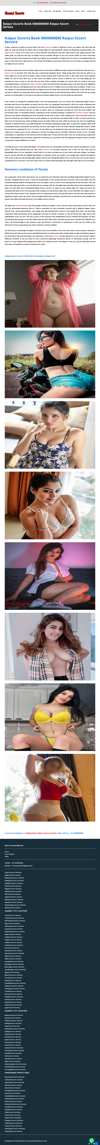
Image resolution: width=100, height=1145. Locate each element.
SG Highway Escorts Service (15, 1090)
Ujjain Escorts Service (12, 875)
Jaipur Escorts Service (13, 934)
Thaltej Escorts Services (13, 1123)
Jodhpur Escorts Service (13, 937)
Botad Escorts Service (13, 1042)
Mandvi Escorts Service (13, 1059)
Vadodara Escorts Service (14, 918)
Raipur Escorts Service (13, 956)
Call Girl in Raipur (22, 205)
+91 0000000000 (42, 3)
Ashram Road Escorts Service (15, 1104)
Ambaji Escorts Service (13, 1023)
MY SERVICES (57, 11)
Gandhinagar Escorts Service (15, 970)
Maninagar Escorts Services (15, 1128)
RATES (77, 11)
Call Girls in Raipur (82, 113)
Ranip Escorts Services (13, 1118)
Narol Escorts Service (13, 1088)
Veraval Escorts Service (13, 978)
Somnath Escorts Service (14, 1048)
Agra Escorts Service (12, 923)
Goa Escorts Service (12, 948)
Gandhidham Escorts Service (15, 983)
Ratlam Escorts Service (13, 891)
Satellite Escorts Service (14, 1107)
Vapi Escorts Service (12, 1026)
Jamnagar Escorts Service (14, 964)
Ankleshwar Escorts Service (15, 1029)
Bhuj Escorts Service (12, 972)
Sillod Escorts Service (12, 894)
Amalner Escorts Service (13, 902)
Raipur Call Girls (59, 3)
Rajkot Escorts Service (13, 959)
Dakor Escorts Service (13, 1040)
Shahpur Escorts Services (14, 1120)
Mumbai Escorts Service (13, 951)
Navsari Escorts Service (13, 994)
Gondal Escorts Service (13, 991)
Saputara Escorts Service (14, 986)
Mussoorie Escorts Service (14, 953)
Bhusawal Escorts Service (14, 900)
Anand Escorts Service (13, 980)
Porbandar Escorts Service (14, 1050)
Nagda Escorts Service (13, 889)
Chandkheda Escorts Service (15, 1096)
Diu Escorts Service (12, 1056)
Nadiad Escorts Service (13, 1002)
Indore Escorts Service (13, 872)
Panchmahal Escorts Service (15, 1067)
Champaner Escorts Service (15, 989)
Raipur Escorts (46, 47)
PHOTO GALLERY (68, 11)
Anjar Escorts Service (12, 1061)
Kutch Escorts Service (13, 1045)
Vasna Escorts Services (13, 1126)
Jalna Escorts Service (12, 1008)
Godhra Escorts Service (13, 1005)
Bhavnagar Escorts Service (14, 967)
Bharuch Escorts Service (13, 975)
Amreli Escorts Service (13, 1037)
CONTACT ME (91, 11)
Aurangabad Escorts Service (15, 1069)
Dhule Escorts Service (13, 908)
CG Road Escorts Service (14, 1080)
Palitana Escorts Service (13, 1021)
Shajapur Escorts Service (14, 883)
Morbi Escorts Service (13, 1018)
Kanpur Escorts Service (13, 940)
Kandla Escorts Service (13, 1053)
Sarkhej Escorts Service (13, 1109)
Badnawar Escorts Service (14, 878)
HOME (40, 11)
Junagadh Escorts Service (14, 961)
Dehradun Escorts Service (14, 926)
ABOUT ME (47, 11)
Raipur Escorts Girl (45, 150)
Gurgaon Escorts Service (14, 929)
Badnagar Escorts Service (14, 880)
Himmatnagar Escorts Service (16, 1064)
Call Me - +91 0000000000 (14, 863)
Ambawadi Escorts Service (14, 1099)
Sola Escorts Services (12, 1115)
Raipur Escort (10, 53)
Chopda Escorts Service (13, 1131)
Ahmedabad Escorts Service (15, 921)
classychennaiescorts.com (37, 1141)
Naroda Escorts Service (13, 1085)
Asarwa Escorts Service (13, 1101)
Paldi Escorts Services (13, 1112)
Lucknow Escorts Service (14, 945)
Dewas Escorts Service (13, 886)
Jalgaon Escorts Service (13, 897)
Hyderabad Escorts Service (15, 932)
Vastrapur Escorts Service (14, 1082)
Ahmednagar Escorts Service (15, 905)
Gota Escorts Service (12, 1093)
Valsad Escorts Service (13, 999)
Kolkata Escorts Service (13, 942)
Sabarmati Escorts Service (14, 1077)
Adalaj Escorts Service (13, 1031)
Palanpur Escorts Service (14, 997)
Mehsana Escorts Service (14, 1015)
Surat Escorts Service (13, 915)
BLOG (83, 11)
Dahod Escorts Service (13, 1034)
